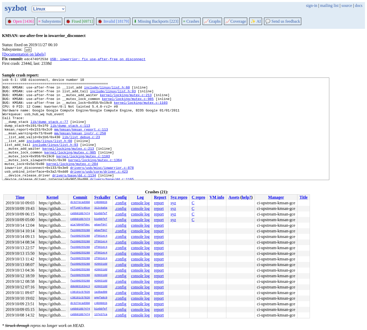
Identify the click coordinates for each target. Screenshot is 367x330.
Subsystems (49, 21)
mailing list (329, 5)
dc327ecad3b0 (80, 202)
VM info (216, 197)
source (347, 5)
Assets (233, 197)
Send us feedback (282, 21)
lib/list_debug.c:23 (81, 149)
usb (28, 50)
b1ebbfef (100, 213)
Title (303, 197)
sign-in (311, 5)
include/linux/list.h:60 (107, 89)
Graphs (212, 21)
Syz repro (179, 197)
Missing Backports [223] (156, 21)
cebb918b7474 (80, 213)
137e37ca (100, 314)
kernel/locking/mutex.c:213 (126, 98)
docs (358, 5)
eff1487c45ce (80, 208)
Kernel (52, 197)
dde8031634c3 (80, 286)
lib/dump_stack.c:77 (49, 131)
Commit (80, 197)
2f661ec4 (100, 236)
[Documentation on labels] (24, 54)
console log (140, 203)
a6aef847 (100, 225)
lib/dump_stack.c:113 (70, 135)
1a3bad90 (100, 292)
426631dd (100, 264)
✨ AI (256, 21)
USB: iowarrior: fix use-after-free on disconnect (97, 59)
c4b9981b (100, 202)
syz (173, 203)
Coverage (235, 21)
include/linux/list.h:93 (113, 94)
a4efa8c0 (100, 298)
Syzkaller (102, 197)
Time (20, 197)
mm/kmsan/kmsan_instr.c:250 (80, 144)
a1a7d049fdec (80, 225)
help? (246, 197)
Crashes (191, 21)
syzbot (16, 7)
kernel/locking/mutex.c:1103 (141, 108)
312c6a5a (100, 208)
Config (121, 197)
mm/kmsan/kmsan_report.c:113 (81, 140)
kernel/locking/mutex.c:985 (128, 103)
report (159, 203)
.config (120, 203)
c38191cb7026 (80, 292)
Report (160, 197)
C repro (198, 197)
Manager (276, 197)
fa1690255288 (80, 230)
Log (140, 197)
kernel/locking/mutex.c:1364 (95, 176)
